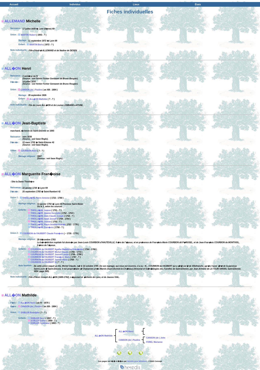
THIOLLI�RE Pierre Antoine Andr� (48, 224)
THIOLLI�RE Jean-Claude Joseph (47, 216)
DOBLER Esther (38, 321)
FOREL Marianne (154, 342)
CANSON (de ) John (155, 338)
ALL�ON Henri (28, 303)
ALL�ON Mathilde (38, 99)
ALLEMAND (14, 21)
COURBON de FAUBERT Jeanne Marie (49, 260)
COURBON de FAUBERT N (43, 262)
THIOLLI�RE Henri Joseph (44, 219)
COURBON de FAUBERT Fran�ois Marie (50, 257)
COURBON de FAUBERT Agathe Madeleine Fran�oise (57, 249)
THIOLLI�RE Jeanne (41, 210)
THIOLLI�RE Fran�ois (42, 227)
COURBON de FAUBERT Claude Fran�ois (43, 233)
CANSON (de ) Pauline (31, 90)
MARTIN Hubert (28, 35)
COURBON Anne (29, 151)
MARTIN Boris (36, 45)
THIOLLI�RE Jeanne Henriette (45, 213)
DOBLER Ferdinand (40, 323)
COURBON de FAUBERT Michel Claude (49, 252)
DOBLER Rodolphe (30, 312)
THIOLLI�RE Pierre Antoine (36, 198)
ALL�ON (12, 68)
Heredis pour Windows (137, 361)
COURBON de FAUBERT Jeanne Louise (50, 254)
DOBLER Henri (38, 318)
